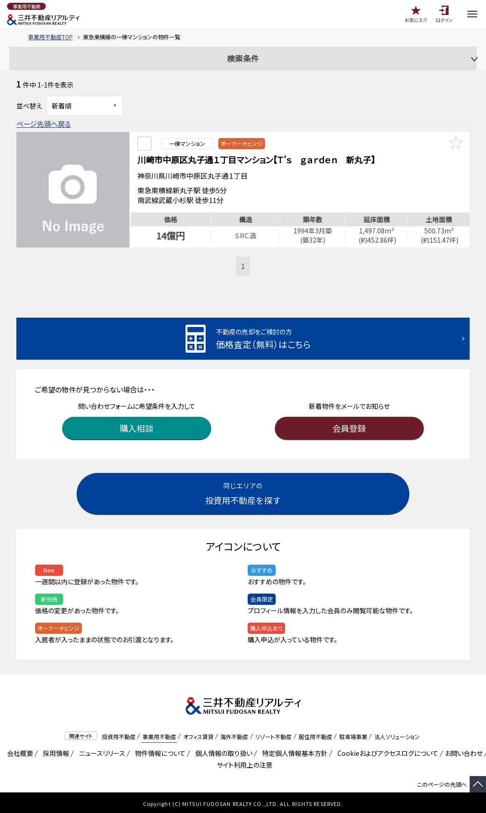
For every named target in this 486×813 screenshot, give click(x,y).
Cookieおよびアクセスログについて (386, 750)
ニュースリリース (100, 750)
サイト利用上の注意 (243, 762)
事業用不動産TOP (50, 37)
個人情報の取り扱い (222, 750)
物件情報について (159, 750)
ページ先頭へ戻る (43, 124)
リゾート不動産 (273, 734)
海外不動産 (234, 734)
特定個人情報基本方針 (293, 750)
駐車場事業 (353, 734)
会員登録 (349, 426)
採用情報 (54, 750)
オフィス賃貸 (198, 734)
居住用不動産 (315, 734)
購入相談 (137, 426)
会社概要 (18, 750)
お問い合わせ (464, 750)
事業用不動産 (159, 734)
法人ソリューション (397, 734)
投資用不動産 (119, 734)
